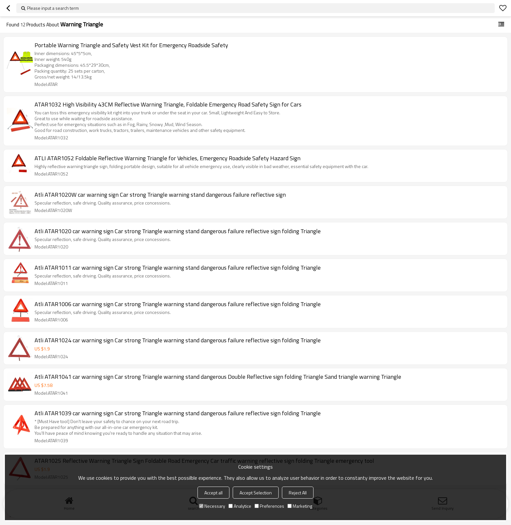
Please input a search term (53, 8)
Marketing (299, 506)
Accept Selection (256, 492)
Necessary (212, 506)
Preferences (269, 506)
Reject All (298, 492)
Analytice (239, 506)
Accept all (213, 492)
